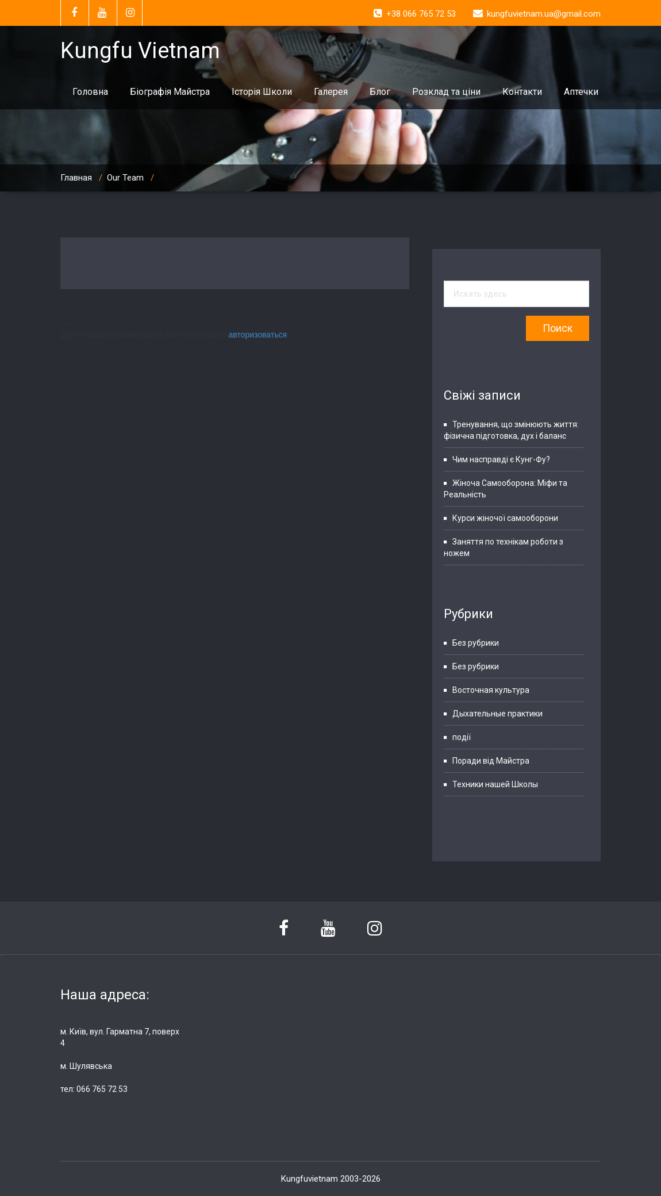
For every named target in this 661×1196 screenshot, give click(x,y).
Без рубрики (475, 642)
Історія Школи (262, 91)
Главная (76, 177)
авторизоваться (257, 334)
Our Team (125, 177)
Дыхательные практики (497, 713)
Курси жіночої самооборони (505, 518)
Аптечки (581, 91)
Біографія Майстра (170, 91)
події (461, 737)
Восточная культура (490, 690)
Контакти (522, 91)
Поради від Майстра (490, 760)
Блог (380, 91)
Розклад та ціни (446, 91)
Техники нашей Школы (495, 784)
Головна (90, 91)
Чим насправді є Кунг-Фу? (501, 459)
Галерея (331, 91)
